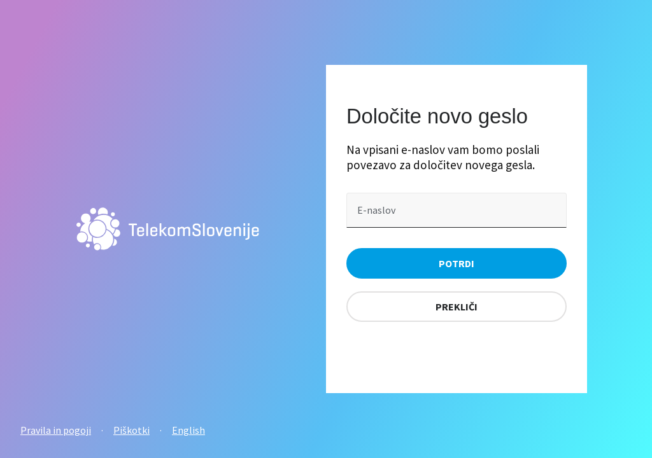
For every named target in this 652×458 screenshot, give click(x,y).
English (188, 430)
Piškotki (131, 430)
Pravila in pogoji (55, 430)
